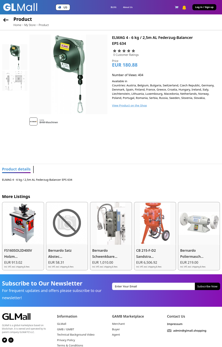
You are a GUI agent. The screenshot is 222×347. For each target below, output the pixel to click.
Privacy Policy (66, 340)
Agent (116, 334)
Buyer (116, 329)
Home (17, 25)
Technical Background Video (76, 334)
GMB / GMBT (65, 329)
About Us (128, 7)
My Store (30, 25)
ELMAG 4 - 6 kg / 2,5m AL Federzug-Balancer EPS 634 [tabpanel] (37, 179)
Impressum (174, 324)
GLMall (61, 324)
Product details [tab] (16, 169)
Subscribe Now (207, 286)
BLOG (113, 7)
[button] (62, 7)
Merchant (118, 324)
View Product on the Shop (129, 105)
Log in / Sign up (204, 7)
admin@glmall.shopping (189, 330)
